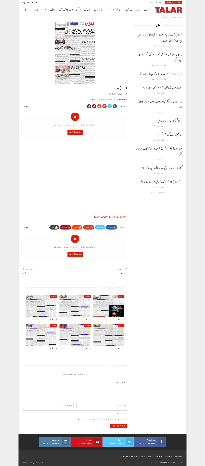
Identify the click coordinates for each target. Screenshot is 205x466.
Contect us (150, 2)
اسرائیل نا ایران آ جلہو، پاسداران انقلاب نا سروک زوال (160, 74)
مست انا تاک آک (66, 10)
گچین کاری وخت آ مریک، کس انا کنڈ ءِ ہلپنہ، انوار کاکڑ (161, 168)
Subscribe (76, 132)
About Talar (159, 2)
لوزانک (146, 10)
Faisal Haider (39, 461)
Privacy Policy (146, 455)
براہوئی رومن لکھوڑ (114, 10)
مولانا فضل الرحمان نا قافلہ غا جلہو (169, 121)
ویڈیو (139, 10)
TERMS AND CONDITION (129, 455)
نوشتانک (52, 10)
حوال (44, 10)
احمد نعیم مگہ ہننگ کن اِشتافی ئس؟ (170, 134)
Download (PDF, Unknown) (110, 216)
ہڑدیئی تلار (121, 295)
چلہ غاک (87, 10)
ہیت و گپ (129, 10)
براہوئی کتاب (99, 10)
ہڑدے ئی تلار (123, 272)
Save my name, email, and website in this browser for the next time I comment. (101, 419)
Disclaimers (158, 455)
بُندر (36, 10)
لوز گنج (78, 10)
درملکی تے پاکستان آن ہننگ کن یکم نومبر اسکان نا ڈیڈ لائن (161, 182)
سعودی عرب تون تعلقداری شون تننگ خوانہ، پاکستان (162, 87)
